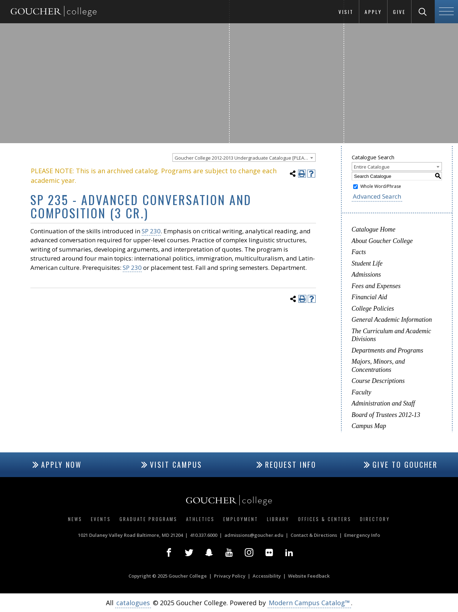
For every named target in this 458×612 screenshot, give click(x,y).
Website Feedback (309, 576)
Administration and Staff (383, 403)
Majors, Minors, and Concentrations (378, 365)
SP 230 (151, 231)
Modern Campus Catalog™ (309, 602)
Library (278, 519)
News (75, 519)
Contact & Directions (314, 535)
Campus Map (369, 425)
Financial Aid (369, 297)
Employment (240, 519)
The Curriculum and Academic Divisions (391, 335)
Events (101, 519)
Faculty (361, 392)
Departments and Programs (387, 350)
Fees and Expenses (376, 286)
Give (399, 11)
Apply (373, 11)
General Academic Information (392, 319)
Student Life (367, 263)
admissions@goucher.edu (253, 535)
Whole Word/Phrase (380, 186)
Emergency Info (362, 535)
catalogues (133, 602)
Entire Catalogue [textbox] (372, 167)
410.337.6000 (203, 535)
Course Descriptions (378, 380)
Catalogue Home (373, 229)
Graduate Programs (148, 519)
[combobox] (244, 157)
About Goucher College (382, 240)
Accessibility (267, 576)
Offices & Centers (324, 519)
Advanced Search (377, 196)
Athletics (200, 519)
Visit (346, 11)
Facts (359, 252)
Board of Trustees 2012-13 (386, 414)
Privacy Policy (229, 576)
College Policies (373, 308)
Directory (375, 519)
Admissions (366, 274)
